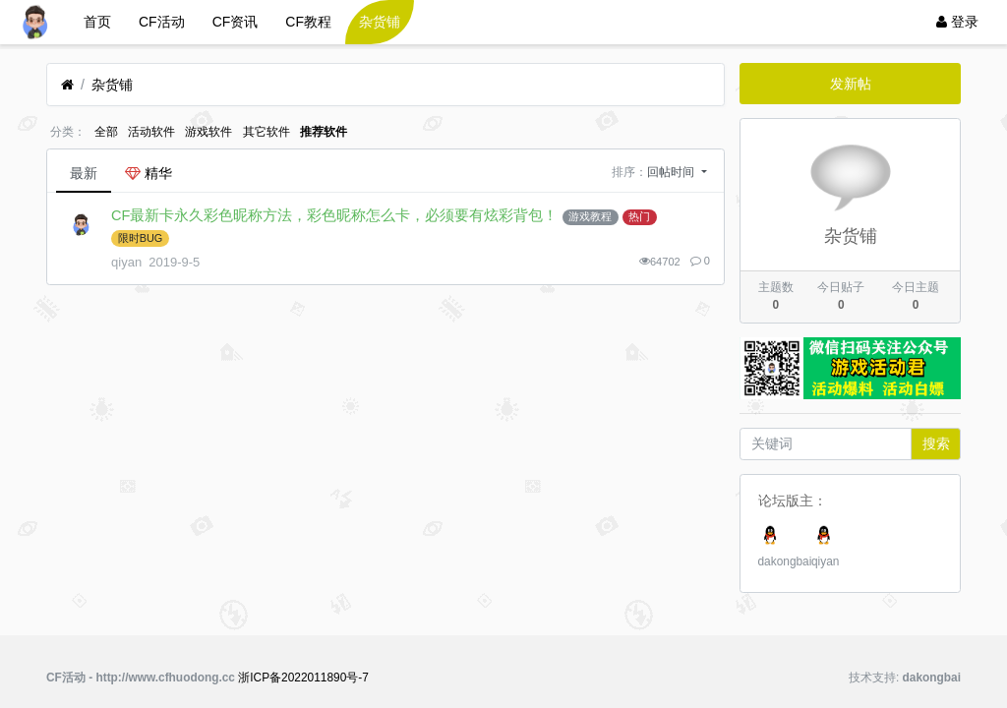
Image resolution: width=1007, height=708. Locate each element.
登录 (957, 22)
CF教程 (308, 22)
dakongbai (785, 561)
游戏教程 (590, 216)
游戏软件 (208, 132)
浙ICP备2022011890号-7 (303, 677)
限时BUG (140, 238)
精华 (148, 173)
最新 (83, 173)
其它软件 (266, 132)
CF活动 (162, 22)
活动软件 (151, 132)
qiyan (825, 561)
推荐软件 (323, 132)
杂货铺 (379, 22)
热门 (639, 216)
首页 (97, 22)
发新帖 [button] (850, 83)
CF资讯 (235, 22)
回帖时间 (672, 172)
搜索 (936, 443)
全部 (106, 132)
